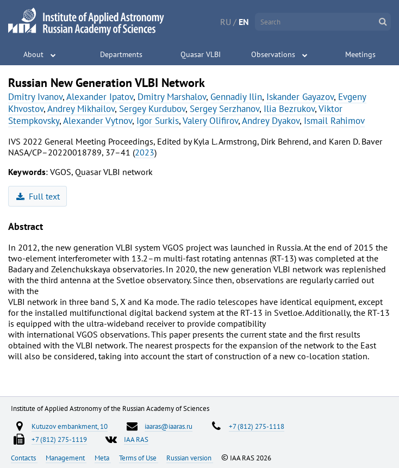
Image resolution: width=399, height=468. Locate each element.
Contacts (24, 458)
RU (225, 21)
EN (244, 21)
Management (66, 458)
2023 (144, 152)
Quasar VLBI (200, 54)
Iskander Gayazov (300, 97)
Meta (103, 458)
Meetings (360, 54)
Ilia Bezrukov (289, 109)
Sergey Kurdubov (152, 109)
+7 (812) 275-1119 (59, 439)
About (33, 54)
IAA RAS (136, 439)
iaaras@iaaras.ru (168, 426)
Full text (38, 196)
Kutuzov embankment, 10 (70, 426)
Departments (121, 54)
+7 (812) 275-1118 (256, 426)
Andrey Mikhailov (81, 109)
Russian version (189, 458)
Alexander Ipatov (99, 97)
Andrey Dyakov (271, 121)
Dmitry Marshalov (172, 97)
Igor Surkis (157, 121)
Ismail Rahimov (334, 121)
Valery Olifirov (210, 121)
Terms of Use (138, 458)
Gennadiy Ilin (236, 97)
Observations (273, 54)
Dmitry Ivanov (35, 97)
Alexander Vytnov (97, 121)
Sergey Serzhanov (224, 109)
